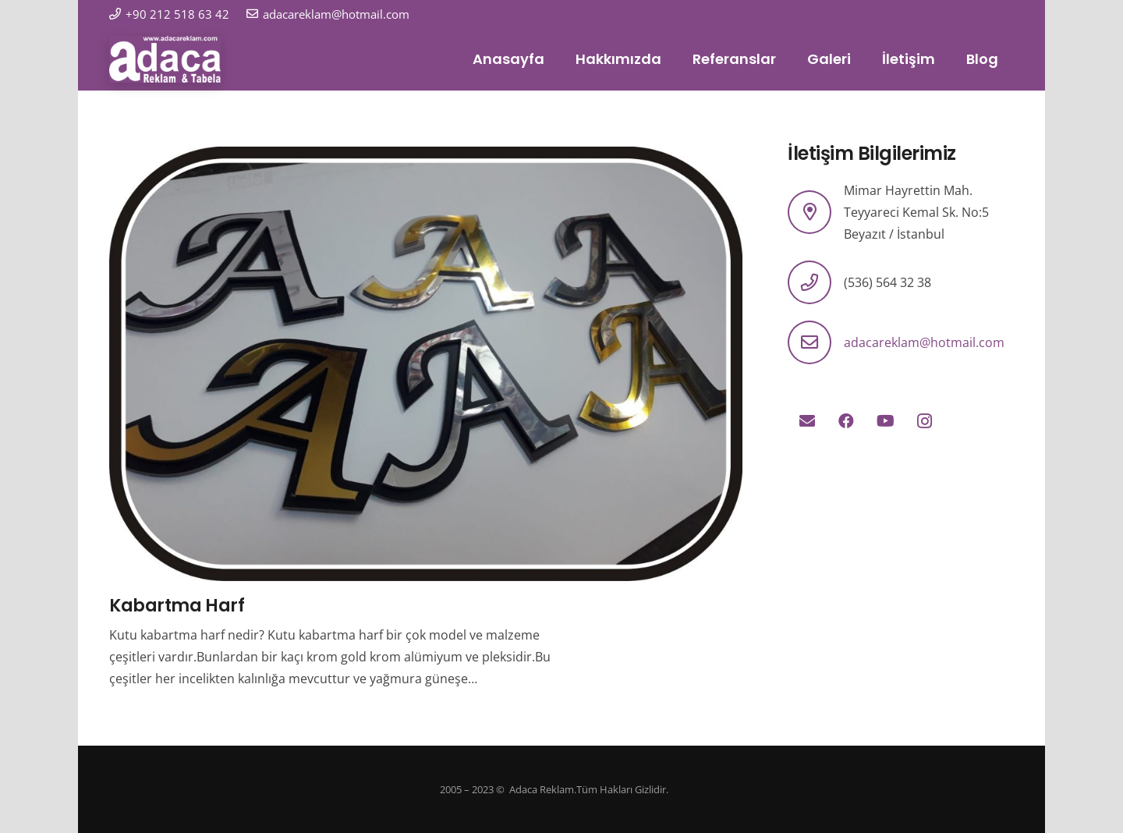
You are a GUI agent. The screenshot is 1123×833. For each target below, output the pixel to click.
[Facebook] (846, 421)
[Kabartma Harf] (425, 157)
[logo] (165, 59)
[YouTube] (885, 421)
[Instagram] (924, 421)
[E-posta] (807, 421)
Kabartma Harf (176, 605)
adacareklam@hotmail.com (924, 342)
